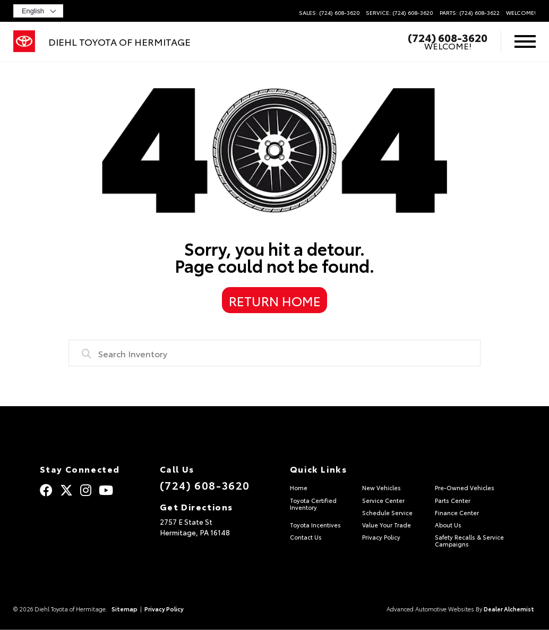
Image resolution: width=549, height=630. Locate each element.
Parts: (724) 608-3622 (470, 12)
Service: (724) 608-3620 (399, 12)
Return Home (275, 300)
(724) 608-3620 (447, 37)
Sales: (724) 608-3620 (329, 12)
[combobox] (274, 353)
